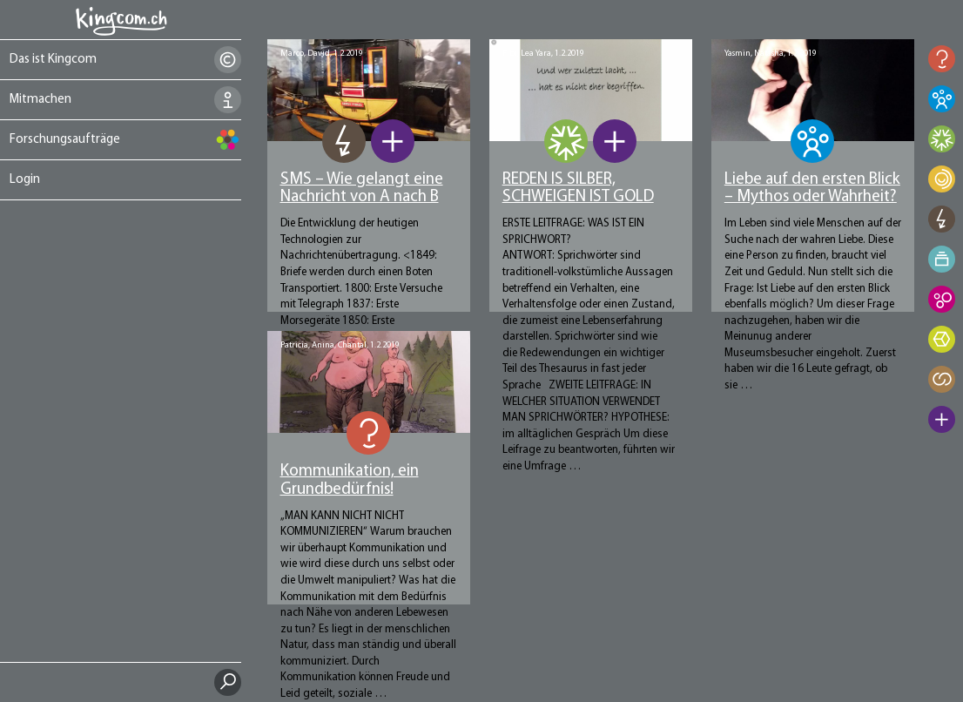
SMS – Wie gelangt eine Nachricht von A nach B (361, 189)
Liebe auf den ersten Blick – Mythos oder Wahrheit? (812, 189)
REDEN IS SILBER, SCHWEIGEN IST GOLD (578, 189)
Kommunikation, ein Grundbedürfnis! (349, 480)
